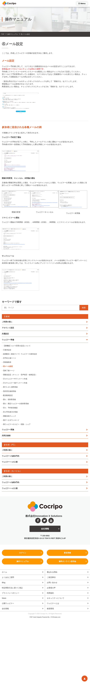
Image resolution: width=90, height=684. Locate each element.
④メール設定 (8, 366)
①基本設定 (7, 350)
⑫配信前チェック (9, 416)
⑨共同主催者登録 (9, 391)
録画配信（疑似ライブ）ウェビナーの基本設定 (20, 354)
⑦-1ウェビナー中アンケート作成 (15, 379)
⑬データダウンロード (11, 420)
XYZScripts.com (55, 617)
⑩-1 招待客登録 (9, 399)
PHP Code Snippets (36, 617)
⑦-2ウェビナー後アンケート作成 (15, 383)
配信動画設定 (8, 395)
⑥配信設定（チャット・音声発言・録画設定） (20, 375)
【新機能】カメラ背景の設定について (16, 346)
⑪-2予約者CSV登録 (10, 412)
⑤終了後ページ (8, 370)
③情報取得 (7, 362)
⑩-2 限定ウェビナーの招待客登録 (16, 404)
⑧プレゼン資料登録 (10, 387)
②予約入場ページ (9, 358)
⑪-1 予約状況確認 (10, 408)
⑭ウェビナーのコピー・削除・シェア (16, 424)
